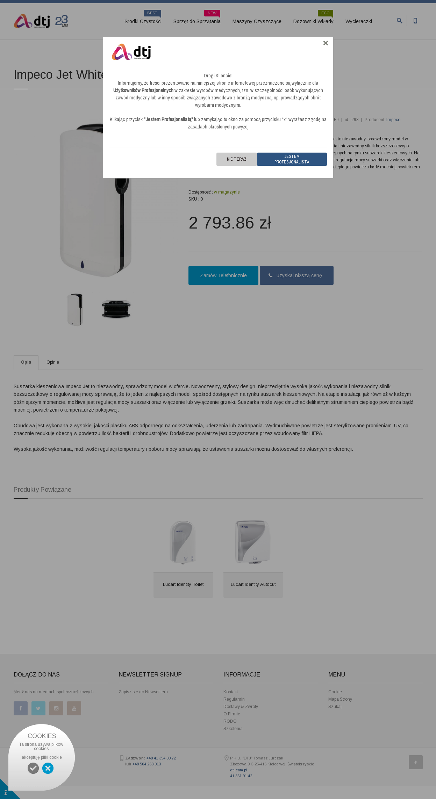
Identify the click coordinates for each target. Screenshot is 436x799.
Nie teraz (236, 159)
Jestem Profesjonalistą (291, 159)
